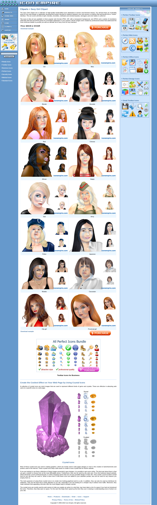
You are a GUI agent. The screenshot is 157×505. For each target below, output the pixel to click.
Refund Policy (80, 500)
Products (57, 496)
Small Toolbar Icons (130, 101)
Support (86, 496)
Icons (80, 496)
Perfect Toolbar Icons (130, 15)
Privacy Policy (57, 500)
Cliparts (24, 9)
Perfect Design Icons (130, 79)
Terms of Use (68, 500)
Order (74, 496)
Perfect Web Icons (129, 35)
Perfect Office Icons (130, 57)
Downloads (66, 496)
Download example (27, 28)
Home (50, 496)
